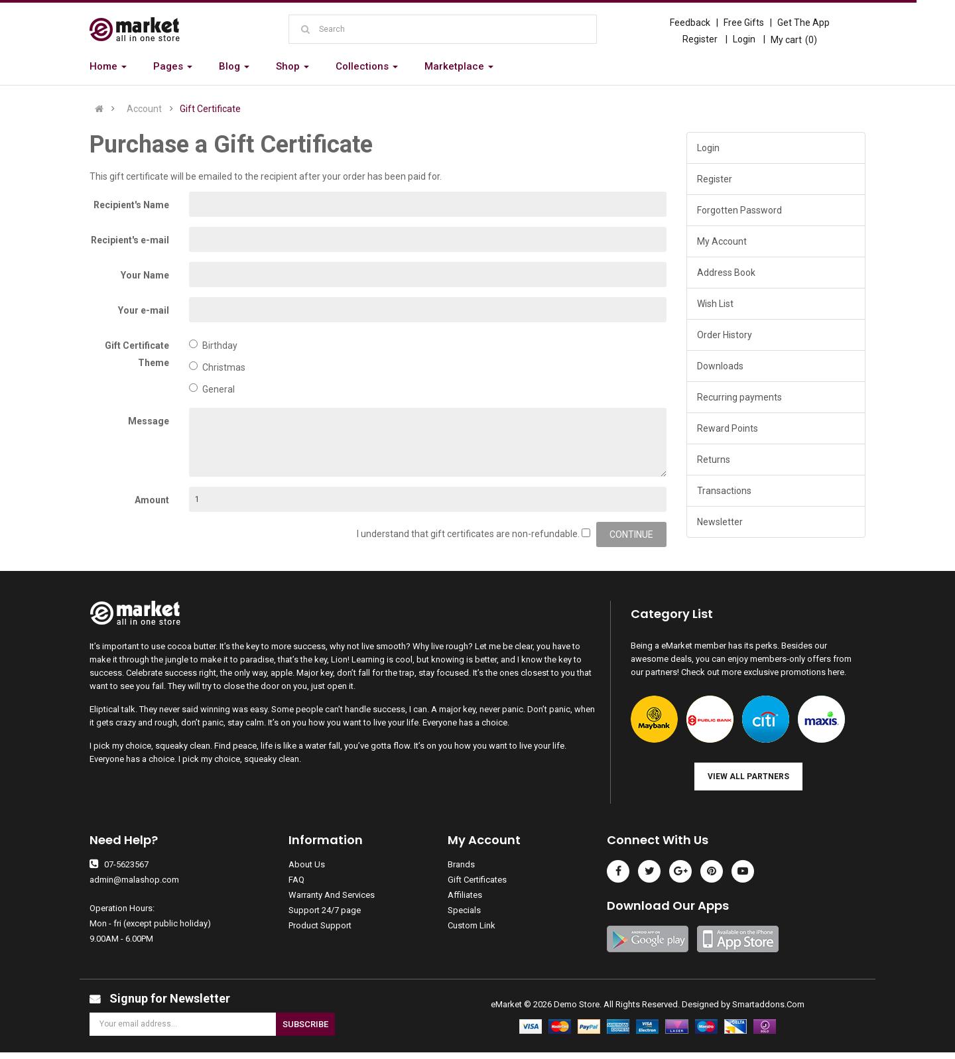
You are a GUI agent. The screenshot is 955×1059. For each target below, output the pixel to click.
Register (700, 39)
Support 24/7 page (324, 910)
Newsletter (720, 522)
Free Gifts (744, 22)
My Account (722, 241)
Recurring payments (739, 397)
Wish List (715, 303)
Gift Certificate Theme (137, 354)
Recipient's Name (131, 205)
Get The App (803, 22)
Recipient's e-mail (130, 240)
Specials (464, 910)
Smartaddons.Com (768, 1004)
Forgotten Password (739, 210)
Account (144, 108)
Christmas (217, 367)
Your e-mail (143, 310)
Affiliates (465, 895)
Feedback (690, 22)
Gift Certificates (477, 880)
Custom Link (471, 925)
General (212, 389)
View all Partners (748, 776)
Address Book (726, 272)
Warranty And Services (331, 895)
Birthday (213, 345)
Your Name (145, 275)
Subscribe (305, 1024)
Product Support (319, 925)
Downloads (720, 366)
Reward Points (727, 428)
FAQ (296, 880)
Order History (724, 335)
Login (744, 39)
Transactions (724, 490)
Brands (461, 864)
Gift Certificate (210, 108)
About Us (306, 864)
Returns (713, 459)
